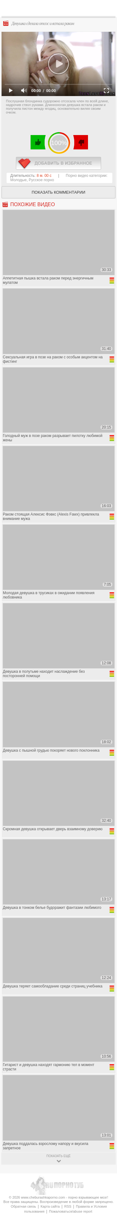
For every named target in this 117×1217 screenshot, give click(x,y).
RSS (67, 1206)
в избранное (58, 163)
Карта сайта (50, 1206)
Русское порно (41, 180)
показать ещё (58, 1156)
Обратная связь (23, 1206)
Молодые (18, 180)
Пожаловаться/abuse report (70, 1211)
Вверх (105, 1137)
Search (107, 8)
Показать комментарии (58, 192)
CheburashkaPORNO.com (60, 10)
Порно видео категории (86, 175)
